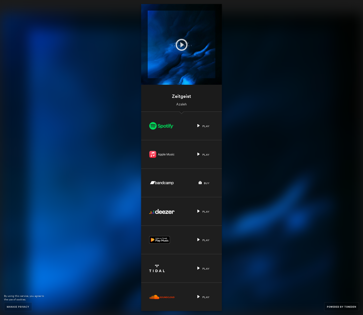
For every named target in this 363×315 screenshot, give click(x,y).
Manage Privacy (18, 306)
